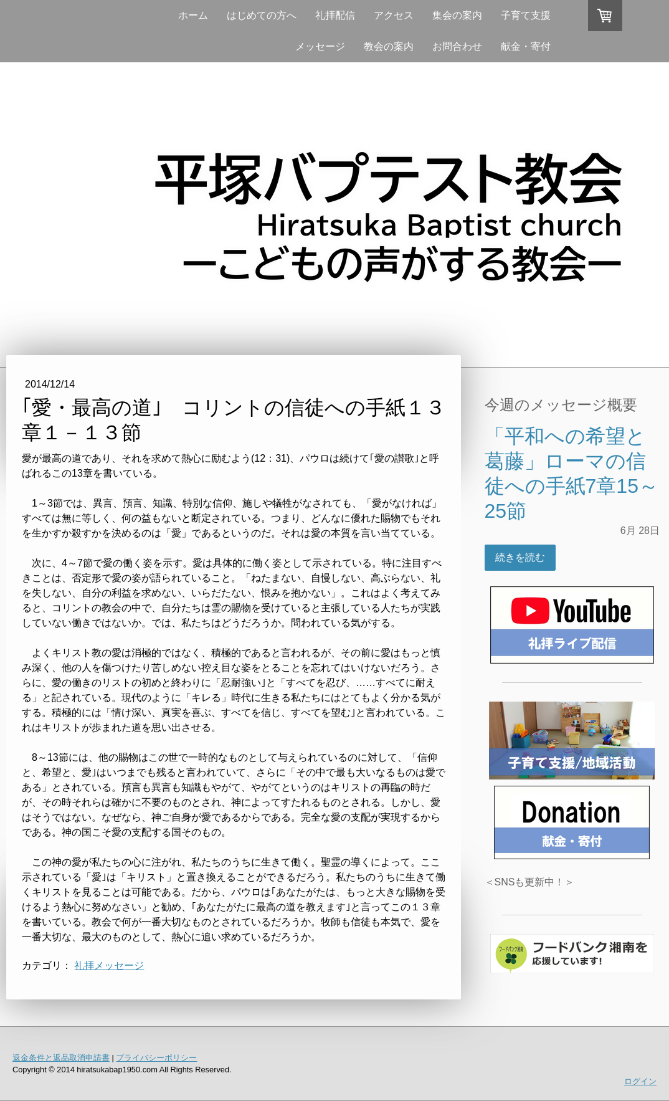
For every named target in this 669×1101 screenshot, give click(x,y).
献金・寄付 (526, 46)
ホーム (193, 15)
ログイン (640, 1081)
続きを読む (520, 557)
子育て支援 (526, 15)
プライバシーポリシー (156, 1057)
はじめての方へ (262, 15)
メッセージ (320, 46)
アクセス (394, 15)
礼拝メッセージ (109, 965)
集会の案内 (457, 15)
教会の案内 (389, 46)
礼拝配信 (335, 15)
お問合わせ (457, 46)
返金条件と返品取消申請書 (61, 1057)
